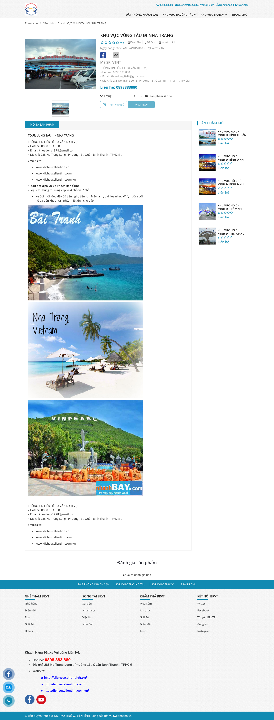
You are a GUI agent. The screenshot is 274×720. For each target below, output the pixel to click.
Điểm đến (31, 610)
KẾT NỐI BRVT (207, 596)
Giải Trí (29, 624)
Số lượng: (106, 96)
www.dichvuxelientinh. (51, 173)
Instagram (203, 631)
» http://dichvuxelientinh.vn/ (64, 678)
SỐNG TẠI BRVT (93, 596)
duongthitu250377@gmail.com (194, 5)
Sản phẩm (49, 23)
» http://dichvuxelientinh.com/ (62, 684)
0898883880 (164, 5)
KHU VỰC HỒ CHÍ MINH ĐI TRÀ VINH (230, 207)
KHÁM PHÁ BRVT (152, 596)
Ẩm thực (145, 610)
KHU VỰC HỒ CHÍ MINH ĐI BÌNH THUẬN (232, 133)
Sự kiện (87, 603)
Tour (28, 617)
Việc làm (87, 617)
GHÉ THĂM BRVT (37, 596)
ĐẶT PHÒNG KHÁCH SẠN (142, 14)
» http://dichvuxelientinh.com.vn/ (65, 690)
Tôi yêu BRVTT (206, 617)
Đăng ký (241, 5)
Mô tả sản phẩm (42, 124)
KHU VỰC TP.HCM (214, 14)
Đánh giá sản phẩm (137, 562)
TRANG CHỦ (239, 14)
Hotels (29, 631)
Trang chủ (31, 23)
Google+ (202, 624)
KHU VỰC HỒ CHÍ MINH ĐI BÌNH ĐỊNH (231, 157)
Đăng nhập (224, 5)
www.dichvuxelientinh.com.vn (56, 179)
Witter (201, 603)
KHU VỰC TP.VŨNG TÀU (179, 14)
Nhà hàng (31, 603)
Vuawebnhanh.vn (120, 716)
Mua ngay (141, 104)
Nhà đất (87, 624)
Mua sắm (146, 603)
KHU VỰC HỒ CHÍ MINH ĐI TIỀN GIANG (231, 231)
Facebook (203, 610)
